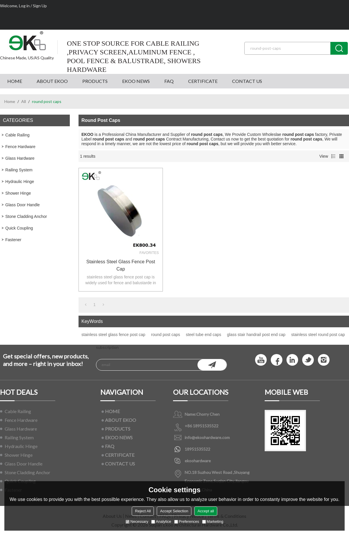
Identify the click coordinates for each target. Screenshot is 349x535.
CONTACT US (247, 81)
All (23, 101)
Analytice (161, 521)
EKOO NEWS (136, 81)
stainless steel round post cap (318, 334)
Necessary (137, 521)
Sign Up (40, 5)
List (333, 156)
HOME (14, 81)
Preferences (186, 521)
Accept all (205, 511)
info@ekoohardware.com (207, 437)
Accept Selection (174, 511)
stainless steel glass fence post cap (120, 265)
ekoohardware (198, 460)
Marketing (212, 521)
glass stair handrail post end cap (256, 334)
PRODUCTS (95, 81)
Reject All (143, 511)
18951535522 (197, 449)
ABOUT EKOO (52, 81)
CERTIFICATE (203, 81)
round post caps (165, 334)
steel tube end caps (203, 334)
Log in (24, 5)
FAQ (169, 81)
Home (9, 101)
